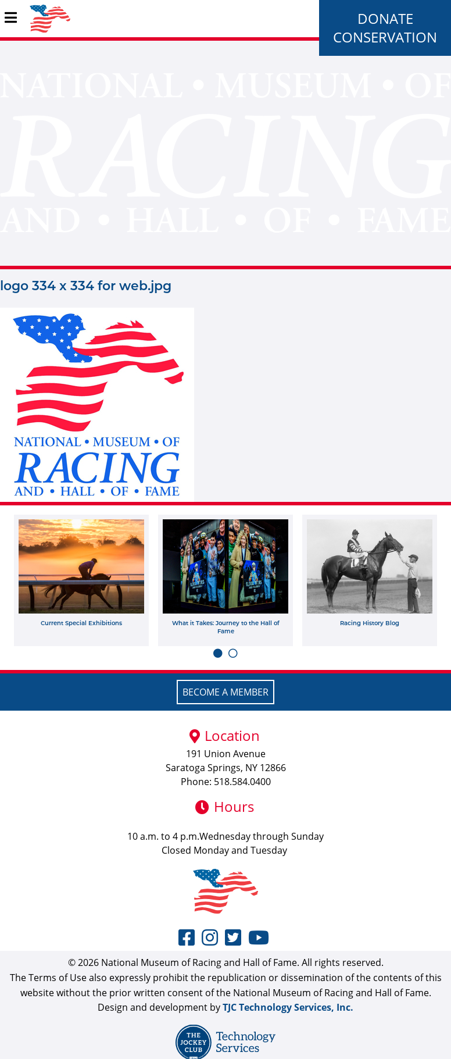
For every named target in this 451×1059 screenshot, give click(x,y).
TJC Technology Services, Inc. (288, 1007)
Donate (385, 18)
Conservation (385, 37)
